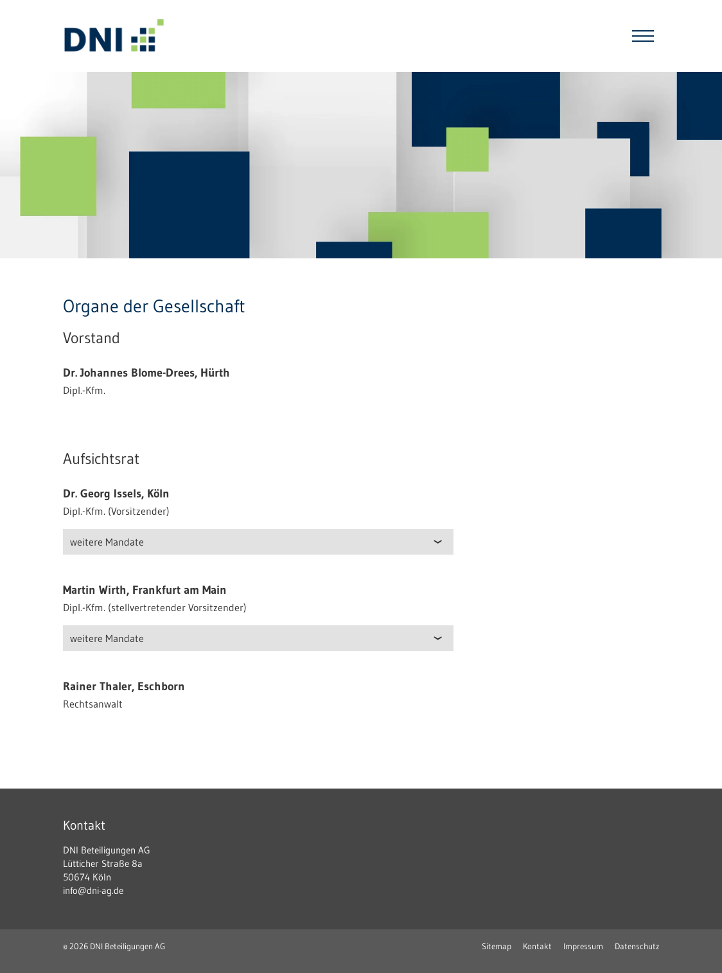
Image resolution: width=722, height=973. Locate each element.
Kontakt (537, 946)
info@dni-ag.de (93, 890)
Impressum (583, 946)
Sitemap (496, 946)
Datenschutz (637, 946)
